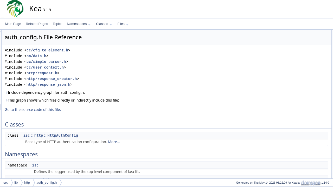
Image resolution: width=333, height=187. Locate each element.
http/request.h (88, 73)
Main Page (13, 24)
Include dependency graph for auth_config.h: (92, 92)
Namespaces (79, 24)
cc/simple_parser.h (93, 61)
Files (123, 24)
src (5, 182)
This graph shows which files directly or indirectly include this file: (109, 100)
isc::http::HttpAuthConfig (97, 135)
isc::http (302, 55)
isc (82, 165)
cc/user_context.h (92, 67)
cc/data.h (83, 56)
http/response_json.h (95, 84)
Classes (104, 24)
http (27, 182)
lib (16, 182)
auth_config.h (46, 182)
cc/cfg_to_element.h (94, 50)
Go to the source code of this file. (80, 109)
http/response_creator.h (98, 78)
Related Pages (37, 24)
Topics (57, 24)
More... (161, 141)
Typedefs (299, 61)
